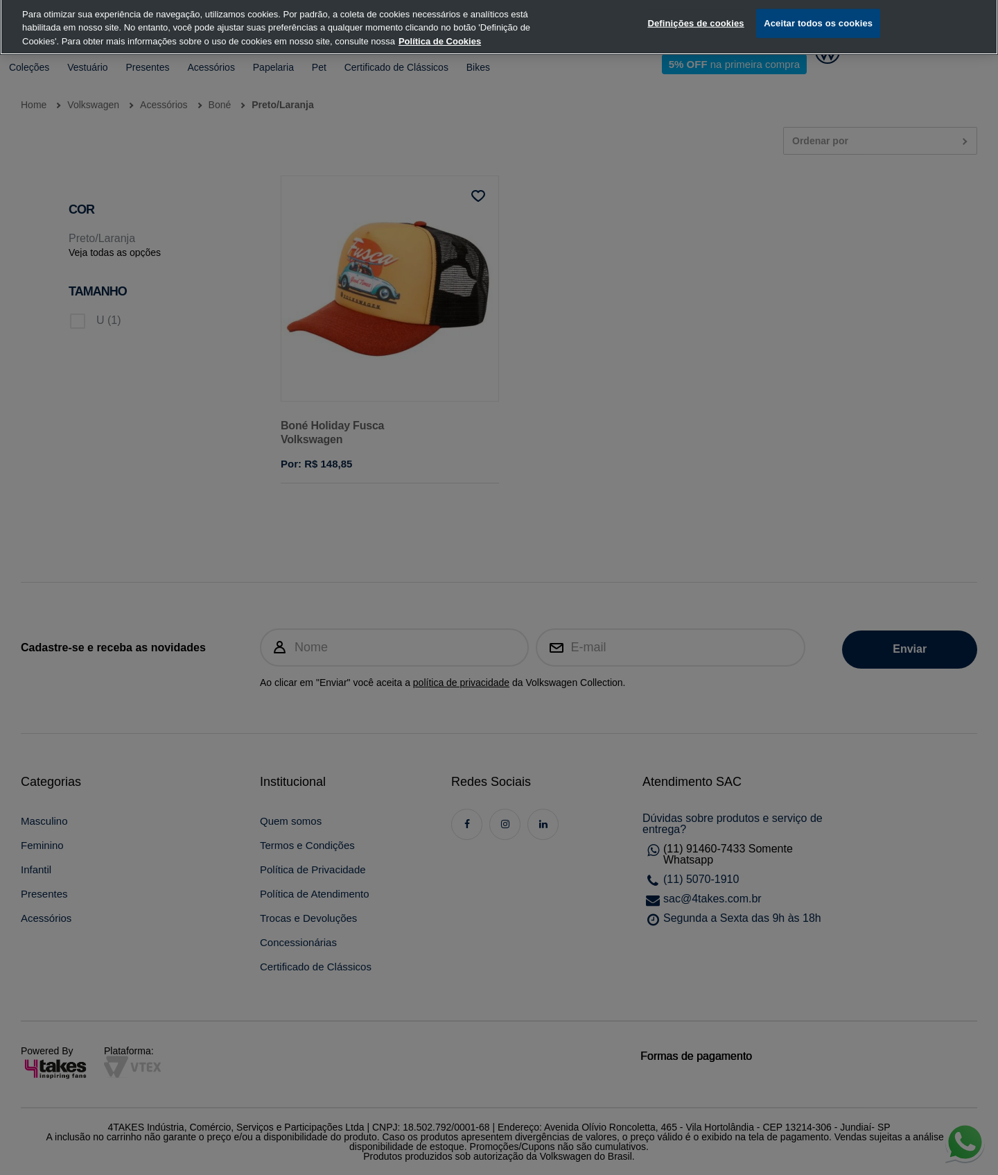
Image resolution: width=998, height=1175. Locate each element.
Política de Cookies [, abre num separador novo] (440, 24)
